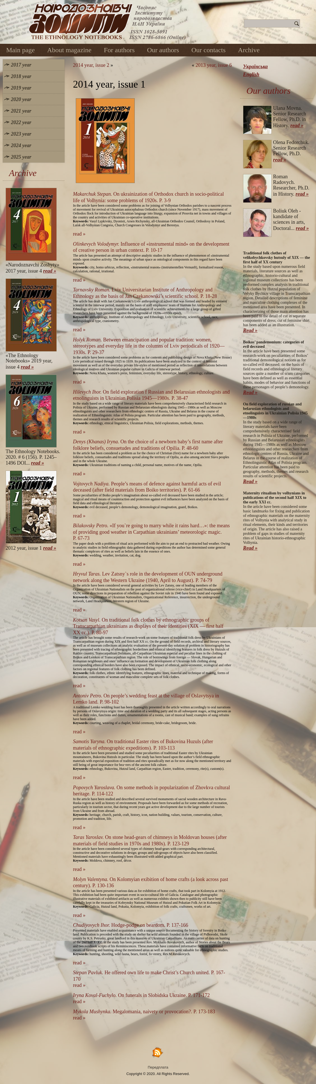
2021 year (21, 111)
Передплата (158, 1067)
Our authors (163, 50)
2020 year (21, 99)
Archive (249, 50)
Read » (250, 330)
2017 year (21, 65)
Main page (20, 50)
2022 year (21, 122)
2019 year (21, 88)
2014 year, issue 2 (91, 65)
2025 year (21, 157)
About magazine (69, 50)
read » (49, 271)
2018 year (21, 76)
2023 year (21, 134)
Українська (255, 66)
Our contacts (208, 50)
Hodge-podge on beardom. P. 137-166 (130, 925)
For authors (119, 50)
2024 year (21, 145)
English (251, 74)
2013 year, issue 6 (214, 65)
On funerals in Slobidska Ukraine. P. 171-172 (141, 995)
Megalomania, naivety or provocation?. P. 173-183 (144, 1011)
